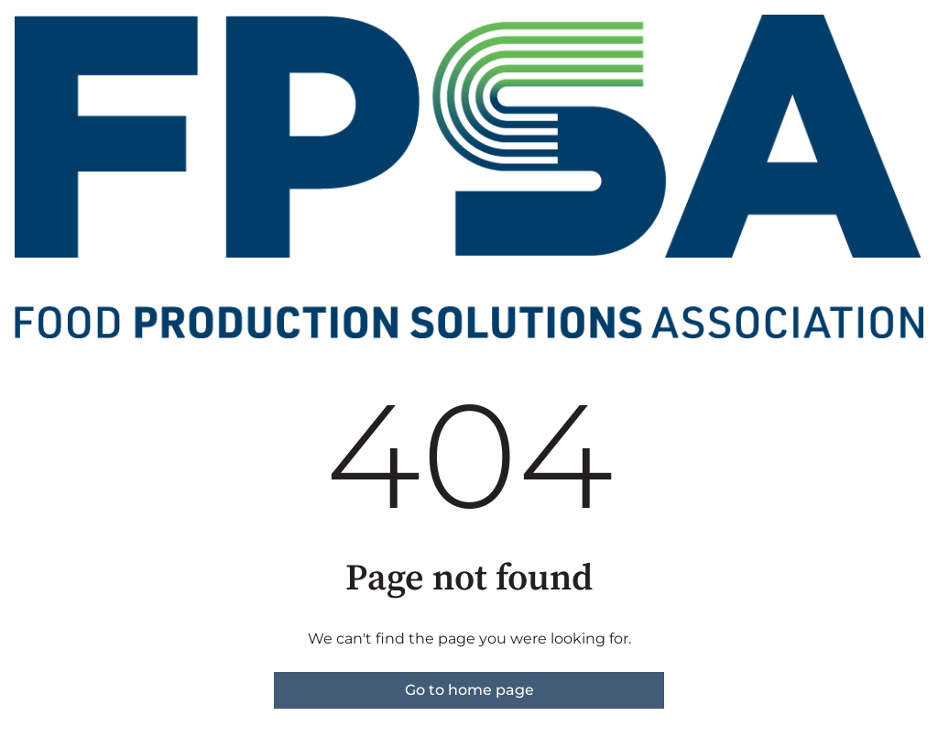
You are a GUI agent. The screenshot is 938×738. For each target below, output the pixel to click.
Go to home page (469, 690)
